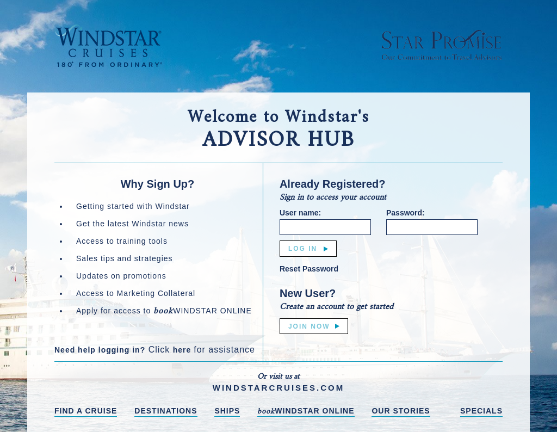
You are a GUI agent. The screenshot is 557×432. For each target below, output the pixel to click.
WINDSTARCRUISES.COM (279, 387)
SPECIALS (481, 410)
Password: (405, 212)
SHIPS (227, 410)
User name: (300, 212)
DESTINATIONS (165, 410)
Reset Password (309, 268)
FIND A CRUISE (85, 410)
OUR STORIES (401, 410)
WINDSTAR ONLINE (305, 411)
